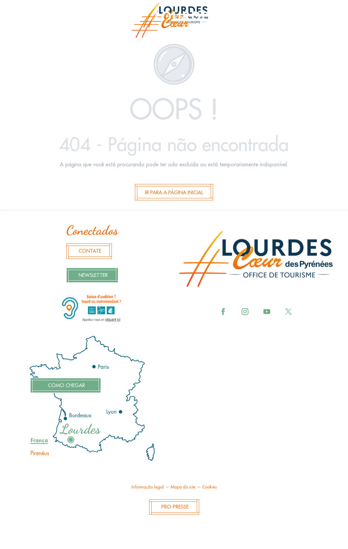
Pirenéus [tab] (40, 453)
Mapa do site (183, 487)
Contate (90, 251)
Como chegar (65, 385)
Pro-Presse (175, 507)
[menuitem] (174, 22)
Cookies (209, 487)
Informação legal (148, 487)
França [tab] (39, 440)
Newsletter (93, 275)
